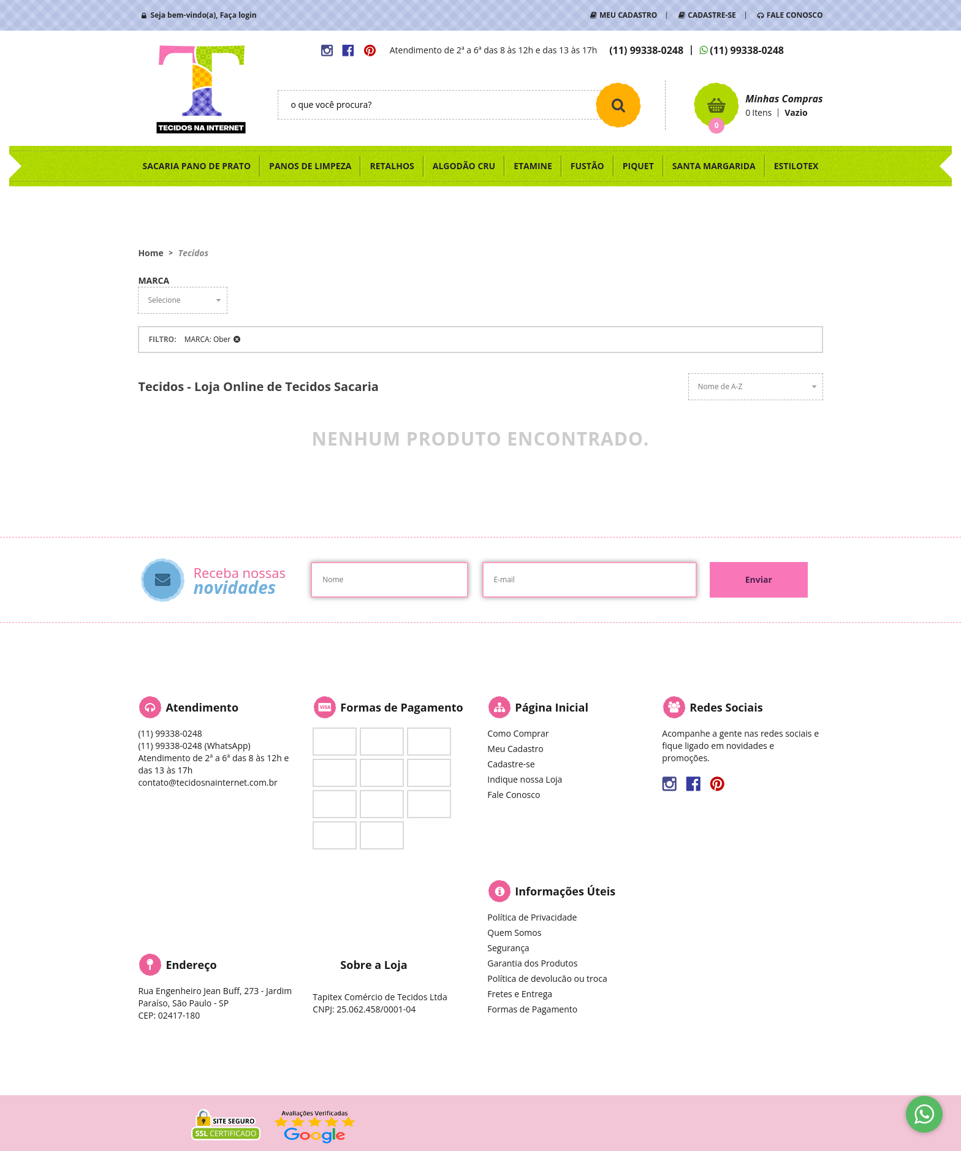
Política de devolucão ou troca (547, 978)
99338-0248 (646, 50)
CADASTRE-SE (711, 15)
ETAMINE (533, 166)
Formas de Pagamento (532, 1009)
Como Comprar (518, 733)
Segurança (508, 948)
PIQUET (638, 166)
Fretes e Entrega (519, 994)
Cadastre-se (510, 764)
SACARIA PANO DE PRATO (197, 166)
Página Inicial (551, 707)
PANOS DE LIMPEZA (310, 166)
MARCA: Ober (207, 339)
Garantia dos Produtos (532, 963)
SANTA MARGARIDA (714, 166)
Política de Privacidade (532, 917)
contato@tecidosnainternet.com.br (207, 782)
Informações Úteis (565, 891)
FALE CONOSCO (795, 15)
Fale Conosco (513, 794)
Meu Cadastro (515, 748)
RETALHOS (392, 166)
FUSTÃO (587, 166)
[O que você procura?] (618, 104)
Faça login (238, 15)
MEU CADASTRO (628, 15)
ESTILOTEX (796, 166)
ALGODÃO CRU (464, 166)
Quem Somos (514, 932)
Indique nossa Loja (524, 779)
